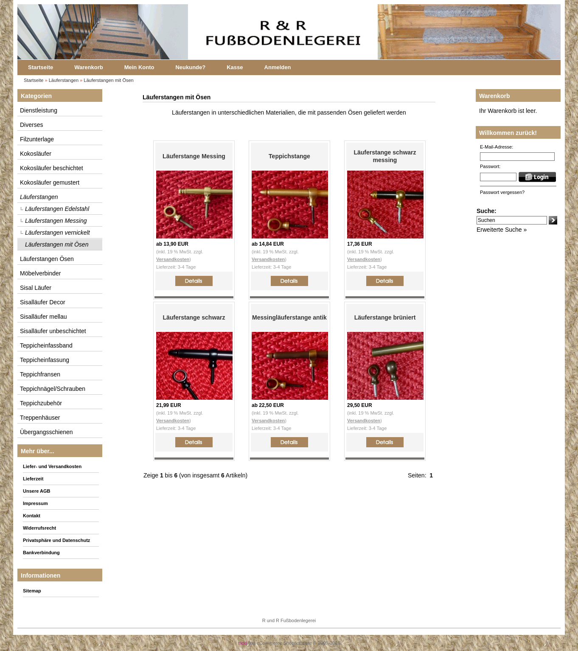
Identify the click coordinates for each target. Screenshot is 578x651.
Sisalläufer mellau (43, 316)
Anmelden (277, 67)
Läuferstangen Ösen (47, 258)
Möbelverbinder (40, 273)
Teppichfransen (40, 374)
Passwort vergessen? (502, 192)
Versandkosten (172, 259)
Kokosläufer (35, 153)
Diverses (31, 124)
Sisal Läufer (35, 287)
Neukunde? (190, 67)
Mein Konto (139, 67)
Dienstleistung (38, 110)
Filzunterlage (37, 139)
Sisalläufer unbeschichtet (53, 331)
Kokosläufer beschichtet (51, 168)
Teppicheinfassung (44, 359)
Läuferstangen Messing (56, 220)
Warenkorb (88, 67)
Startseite (40, 67)
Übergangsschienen (46, 432)
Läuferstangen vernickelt (57, 232)
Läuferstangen (64, 80)
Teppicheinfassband (46, 345)
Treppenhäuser (40, 417)
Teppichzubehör (41, 403)
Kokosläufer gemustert (49, 182)
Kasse (235, 67)
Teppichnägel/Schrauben (52, 388)
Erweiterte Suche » (502, 229)
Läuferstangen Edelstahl (57, 208)
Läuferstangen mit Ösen (108, 80)
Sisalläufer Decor (42, 302)
